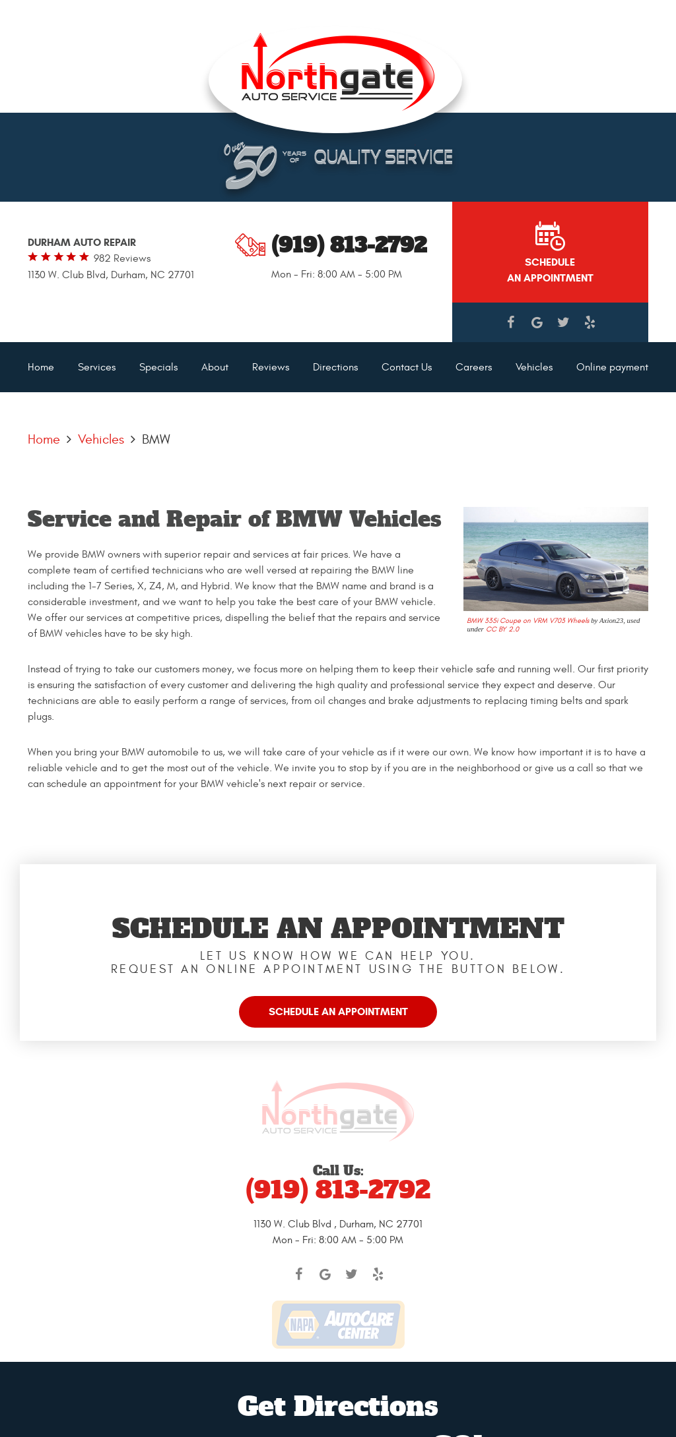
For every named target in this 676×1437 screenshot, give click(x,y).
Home (41, 367)
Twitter (563, 322)
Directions (335, 367)
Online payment (612, 367)
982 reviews (122, 258)
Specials (158, 367)
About (214, 367)
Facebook (510, 322)
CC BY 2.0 (502, 629)
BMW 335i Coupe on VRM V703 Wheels (528, 620)
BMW (156, 439)
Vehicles (534, 367)
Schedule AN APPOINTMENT (550, 270)
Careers (474, 367)
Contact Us (407, 367)
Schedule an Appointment (338, 1011)
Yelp (589, 322)
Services (97, 367)
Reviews (270, 367)
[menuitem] (41, 367)
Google (537, 322)
